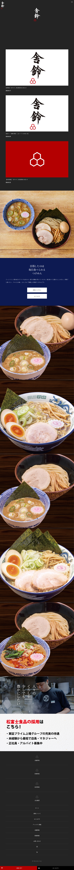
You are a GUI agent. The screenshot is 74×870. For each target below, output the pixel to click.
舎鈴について (37, 813)
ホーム (37, 808)
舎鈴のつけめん (37, 290)
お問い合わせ (37, 841)
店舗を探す (11, 868)
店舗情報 (37, 830)
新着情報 (37, 836)
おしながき (37, 296)
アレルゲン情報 (37, 824)
